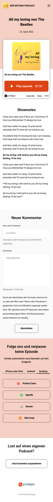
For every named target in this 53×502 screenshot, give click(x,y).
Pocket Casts (29, 383)
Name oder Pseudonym (11, 226)
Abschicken (26, 328)
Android (31, 371)
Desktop (43, 371)
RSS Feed (29, 418)
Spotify (29, 395)
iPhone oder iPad (14, 371)
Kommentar (7, 251)
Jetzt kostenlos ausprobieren (26, 463)
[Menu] (48, 6)
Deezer (29, 406)
